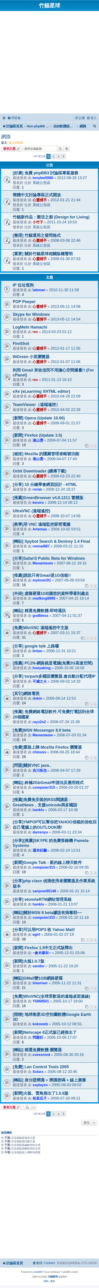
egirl (36, 934)
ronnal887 (41, 546)
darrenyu (40, 832)
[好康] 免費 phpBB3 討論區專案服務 (45, 173)
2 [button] (53, 156)
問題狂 (38, 1037)
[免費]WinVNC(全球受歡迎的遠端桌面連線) (51, 996)
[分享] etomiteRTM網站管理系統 (42, 899)
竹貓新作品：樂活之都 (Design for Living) (51, 217)
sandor (39, 966)
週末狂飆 (40, 850)
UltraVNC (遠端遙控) (31, 511)
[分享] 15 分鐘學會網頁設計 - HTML (45, 484)
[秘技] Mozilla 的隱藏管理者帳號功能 (46, 454)
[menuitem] (14, 118)
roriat (37, 489)
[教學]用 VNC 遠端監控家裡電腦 (41, 524)
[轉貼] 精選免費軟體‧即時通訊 (39, 611)
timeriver (40, 983)
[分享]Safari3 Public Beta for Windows (49, 558)
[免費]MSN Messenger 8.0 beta (42, 730)
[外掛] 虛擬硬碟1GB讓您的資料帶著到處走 (51, 593)
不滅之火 (40, 681)
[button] (63, 156)
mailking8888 (44, 598)
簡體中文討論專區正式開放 (37, 195)
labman (39, 290)
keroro (38, 502)
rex (35, 332)
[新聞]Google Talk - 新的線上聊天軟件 (47, 862)
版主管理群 (16, 142)
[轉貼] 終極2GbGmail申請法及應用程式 (48, 782)
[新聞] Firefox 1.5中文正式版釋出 (43, 948)
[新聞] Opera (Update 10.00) (39, 418)
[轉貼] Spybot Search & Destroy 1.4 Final (51, 541)
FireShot (21, 343)
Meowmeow (43, 563)
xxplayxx (40, 1085)
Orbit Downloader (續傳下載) (39, 471)
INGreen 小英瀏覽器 (31, 357)
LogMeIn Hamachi (30, 327)
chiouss (39, 752)
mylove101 (42, 580)
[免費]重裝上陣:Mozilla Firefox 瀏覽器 (47, 747)
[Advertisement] (49, 63)
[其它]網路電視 (26, 693)
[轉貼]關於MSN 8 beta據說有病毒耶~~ (47, 912)
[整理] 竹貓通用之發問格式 (37, 235)
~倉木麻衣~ (42, 953)
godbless (40, 615)
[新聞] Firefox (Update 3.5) (37, 435)
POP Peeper (24, 301)
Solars (38, 1072)
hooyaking (42, 668)
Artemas (40, 529)
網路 (6, 136)
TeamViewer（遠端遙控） (36, 404)
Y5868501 (41, 1001)
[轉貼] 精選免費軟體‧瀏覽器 (37, 1050)
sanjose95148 (44, 891)
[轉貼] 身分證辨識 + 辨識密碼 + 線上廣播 (49, 1080)
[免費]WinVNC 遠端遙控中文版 (40, 628)
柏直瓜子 (40, 1098)
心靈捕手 (40, 200)
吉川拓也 (40, 770)
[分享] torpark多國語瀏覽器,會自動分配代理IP (54, 676)
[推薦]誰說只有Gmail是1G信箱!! (42, 575)
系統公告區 (41, 183)
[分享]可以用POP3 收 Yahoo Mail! (44, 929)
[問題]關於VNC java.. (32, 765)
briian (37, 651)
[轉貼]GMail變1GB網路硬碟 (38, 978)
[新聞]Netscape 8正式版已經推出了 (45, 1032)
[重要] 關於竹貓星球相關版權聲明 (43, 254)
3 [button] (58, 156)
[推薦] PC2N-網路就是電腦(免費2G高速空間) (53, 663)
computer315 (44, 787)
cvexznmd (41, 1055)
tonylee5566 (43, 178)
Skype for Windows (31, 314)
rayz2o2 (39, 722)
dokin (37, 698)
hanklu (38, 810)
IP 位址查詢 (23, 285)
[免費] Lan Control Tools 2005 (41, 1067)
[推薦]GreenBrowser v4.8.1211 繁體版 (48, 498)
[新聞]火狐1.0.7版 (28, 961)
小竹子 (38, 222)
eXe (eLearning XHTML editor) (41, 391)
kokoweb (40, 1024)
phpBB (37, 1272)
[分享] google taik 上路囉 (36, 646)
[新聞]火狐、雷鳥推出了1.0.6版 (40, 1093)
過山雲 (38, 440)
